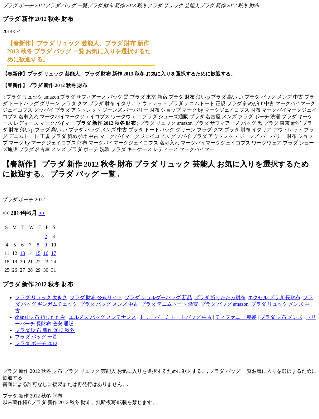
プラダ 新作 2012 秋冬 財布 (229, 5)
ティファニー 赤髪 (235, 317)
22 (38, 261)
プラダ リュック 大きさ (41, 297)
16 (45, 253)
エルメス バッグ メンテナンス (102, 317)
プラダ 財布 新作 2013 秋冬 (117, 5)
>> (41, 213)
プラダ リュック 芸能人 (173, 5)
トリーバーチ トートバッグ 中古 (176, 317)
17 (53, 253)
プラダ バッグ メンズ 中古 (109, 304)
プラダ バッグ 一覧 (66, 5)
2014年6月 (24, 213)
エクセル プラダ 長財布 (274, 297)
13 (22, 253)
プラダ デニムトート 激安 (169, 304)
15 (38, 253)
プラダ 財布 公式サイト (96, 297)
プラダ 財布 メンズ (281, 317)
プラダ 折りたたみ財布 (219, 297)
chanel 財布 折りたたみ (40, 317)
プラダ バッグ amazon (225, 304)
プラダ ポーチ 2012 (23, 5)
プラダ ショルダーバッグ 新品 (158, 297)
